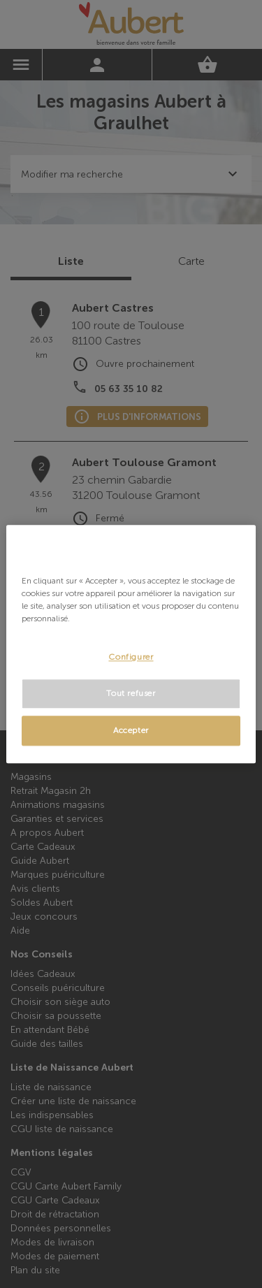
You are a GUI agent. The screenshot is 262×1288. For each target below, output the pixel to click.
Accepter (131, 730)
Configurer (130, 657)
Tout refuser (130, 693)
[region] (130, 644)
